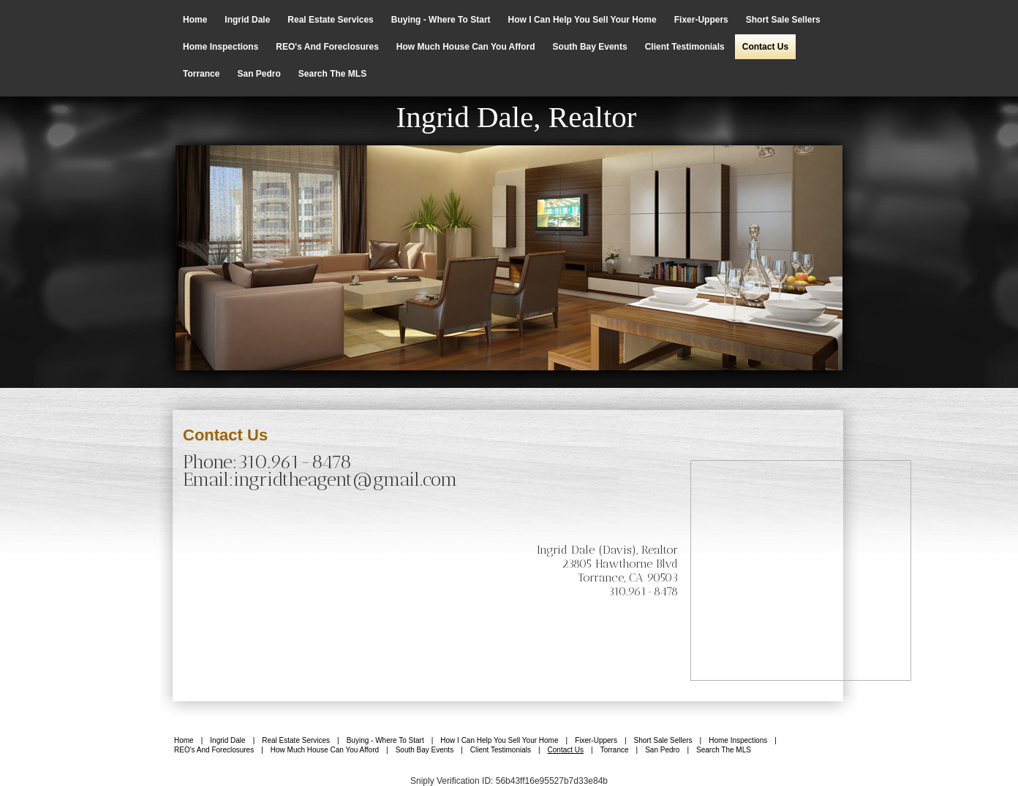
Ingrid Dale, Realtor (516, 117)
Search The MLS (332, 74)
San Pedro (258, 74)
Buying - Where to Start (441, 20)
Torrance (201, 74)
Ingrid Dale (247, 20)
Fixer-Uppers (701, 20)
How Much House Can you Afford (465, 47)
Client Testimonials (685, 47)
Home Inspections (220, 47)
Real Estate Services (330, 20)
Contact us (765, 47)
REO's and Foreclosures (327, 47)
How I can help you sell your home (582, 20)
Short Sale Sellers (783, 20)
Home (195, 20)
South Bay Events (590, 47)
